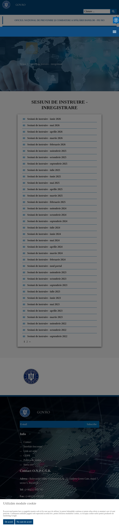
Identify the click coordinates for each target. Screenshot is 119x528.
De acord (9, 522)
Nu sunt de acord (24, 522)
